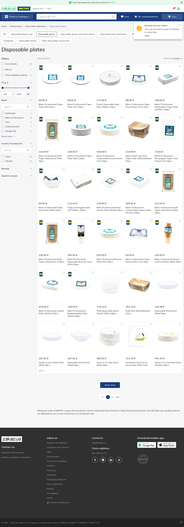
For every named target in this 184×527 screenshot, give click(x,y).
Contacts (51, 465)
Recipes (50, 488)
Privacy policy (53, 456)
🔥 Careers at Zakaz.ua (58, 502)
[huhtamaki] (18, 113)
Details (113, 2)
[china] (18, 156)
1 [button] (108, 397)
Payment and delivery (57, 442)
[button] (112, 16)
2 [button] (112, 397)
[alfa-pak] (18, 131)
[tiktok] (119, 460)
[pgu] (18, 122)
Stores (50, 498)
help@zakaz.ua (99, 442)
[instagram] (103, 460)
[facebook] (95, 460)
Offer (49, 452)
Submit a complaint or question (16, 457)
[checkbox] (2, 63)
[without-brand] (18, 126)
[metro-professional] (18, 117)
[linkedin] (111, 460)
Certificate (51, 475)
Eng (49, 8)
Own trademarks (55, 484)
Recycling (51, 470)
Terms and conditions (57, 461)
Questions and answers (12, 452)
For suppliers (53, 493)
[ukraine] (18, 161)
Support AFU (39, 8)
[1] (18, 63)
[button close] (181, 2)
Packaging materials (56, 479)
